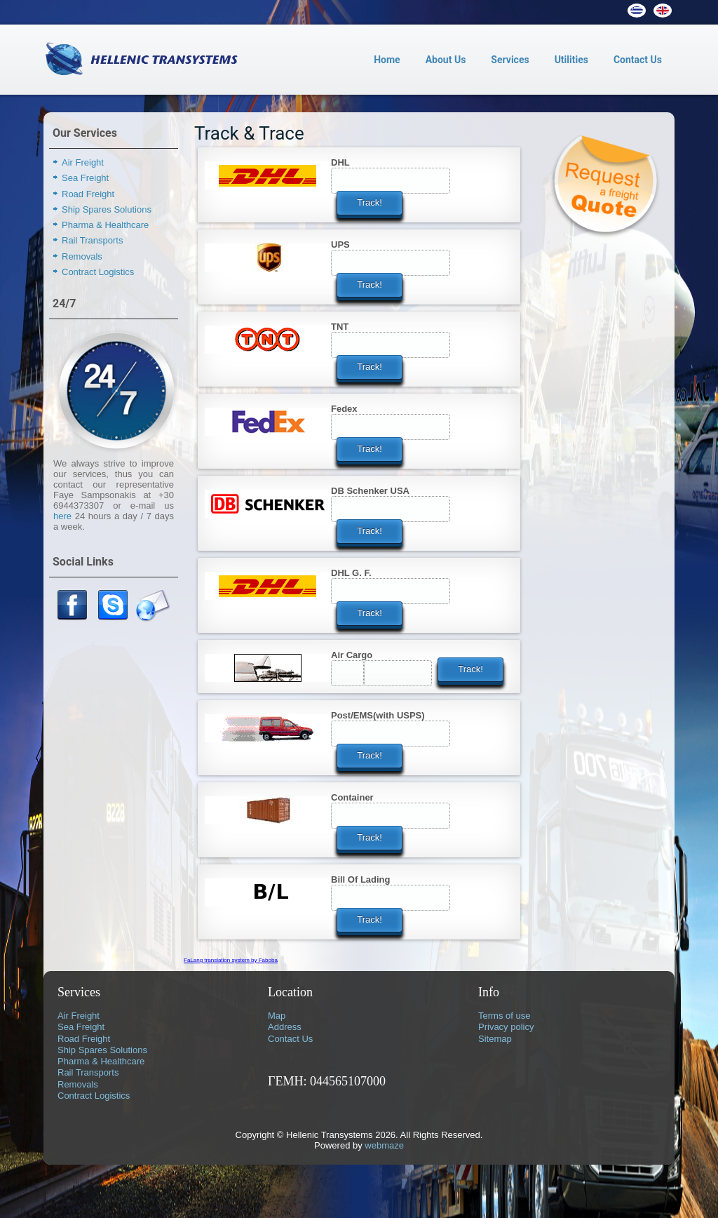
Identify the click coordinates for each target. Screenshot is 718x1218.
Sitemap (495, 1038)
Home (387, 59)
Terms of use (504, 1015)
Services (510, 59)
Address (285, 1027)
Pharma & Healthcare (105, 225)
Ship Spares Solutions (106, 209)
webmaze (384, 1145)
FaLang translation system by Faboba (231, 960)
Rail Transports (92, 240)
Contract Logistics (98, 272)
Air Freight (83, 162)
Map (276, 1015)
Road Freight (88, 194)
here (62, 516)
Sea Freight (85, 178)
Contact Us (638, 59)
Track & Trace (249, 133)
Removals (82, 256)
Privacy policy (506, 1027)
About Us (446, 59)
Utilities (571, 59)
